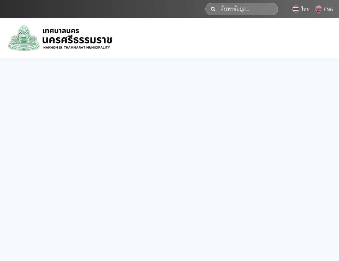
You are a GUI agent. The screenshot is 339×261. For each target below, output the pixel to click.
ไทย (301, 9)
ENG (324, 9)
